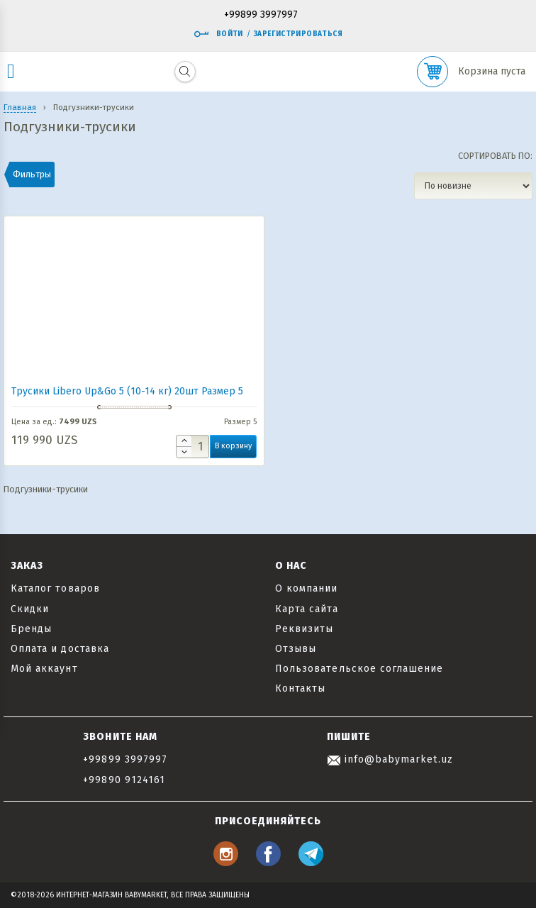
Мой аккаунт (44, 669)
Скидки (30, 609)
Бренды (31, 629)
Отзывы (295, 649)
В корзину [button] (233, 445)
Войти (218, 34)
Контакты (300, 688)
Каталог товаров (55, 588)
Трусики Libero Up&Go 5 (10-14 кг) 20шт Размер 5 (127, 391)
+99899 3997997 (261, 15)
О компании (306, 588)
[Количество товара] (192, 447)
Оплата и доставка (60, 649)
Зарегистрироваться (298, 34)
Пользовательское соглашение (359, 669)
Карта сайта (306, 609)
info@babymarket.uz (390, 759)
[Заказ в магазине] (473, 185)
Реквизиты (304, 629)
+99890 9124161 (124, 780)
